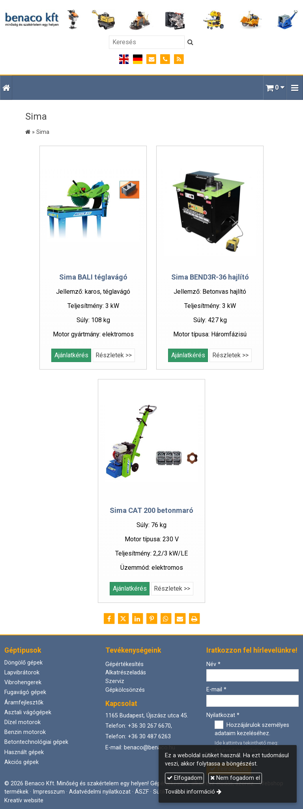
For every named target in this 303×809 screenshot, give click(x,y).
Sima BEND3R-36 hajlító (210, 277)
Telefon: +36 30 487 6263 (138, 736)
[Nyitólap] (151, 20)
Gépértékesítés (124, 664)
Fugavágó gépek (25, 692)
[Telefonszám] (165, 59)
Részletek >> (113, 355)
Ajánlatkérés (71, 355)
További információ (190, 791)
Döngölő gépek (23, 662)
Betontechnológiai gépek (36, 742)
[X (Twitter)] (123, 618)
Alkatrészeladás (125, 672)
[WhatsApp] (165, 618)
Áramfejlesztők (23, 702)
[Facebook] (109, 618)
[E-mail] (151, 59)
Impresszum (49, 791)
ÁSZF (142, 791)
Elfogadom (184, 778)
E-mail (216, 689)
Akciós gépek (21, 762)
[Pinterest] (151, 618)
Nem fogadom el (235, 778)
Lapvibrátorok (21, 672)
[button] (294, 87)
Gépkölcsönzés (125, 690)
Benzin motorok (25, 732)
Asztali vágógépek (27, 712)
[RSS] (179, 59)
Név (213, 664)
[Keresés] (147, 42)
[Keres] (190, 42)
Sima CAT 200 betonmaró (151, 510)
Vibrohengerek (22, 682)
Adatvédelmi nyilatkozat (100, 791)
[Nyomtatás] (194, 618)
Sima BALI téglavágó (93, 277)
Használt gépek (24, 752)
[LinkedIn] (137, 618)
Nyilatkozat (222, 715)
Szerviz (114, 681)
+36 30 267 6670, (150, 726)
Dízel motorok (22, 722)
